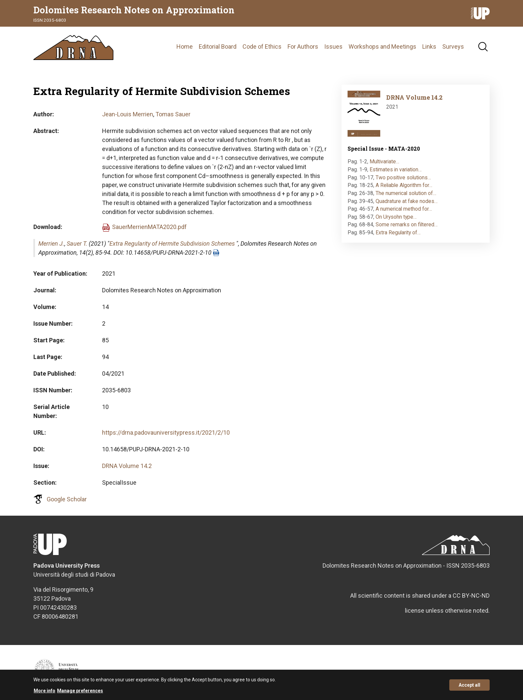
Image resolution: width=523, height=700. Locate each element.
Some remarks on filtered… (407, 224)
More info (44, 693)
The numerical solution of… (406, 193)
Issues (333, 46)
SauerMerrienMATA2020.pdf (149, 226)
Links (429, 46)
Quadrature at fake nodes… (407, 201)
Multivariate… (384, 161)
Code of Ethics (262, 46)
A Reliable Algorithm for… (404, 185)
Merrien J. (51, 243)
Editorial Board (217, 46)
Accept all (469, 687)
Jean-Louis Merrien (127, 114)
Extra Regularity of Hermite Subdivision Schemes (172, 243)
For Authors (303, 46)
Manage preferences (80, 693)
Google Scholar (67, 499)
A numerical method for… (404, 209)
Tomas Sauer (172, 114)
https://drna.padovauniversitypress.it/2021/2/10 (166, 432)
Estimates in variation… (396, 169)
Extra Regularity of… (398, 232)
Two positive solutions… (403, 177)
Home (184, 46)
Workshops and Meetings (382, 46)
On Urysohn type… (396, 217)
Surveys (453, 46)
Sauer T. (77, 243)
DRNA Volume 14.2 (127, 465)
